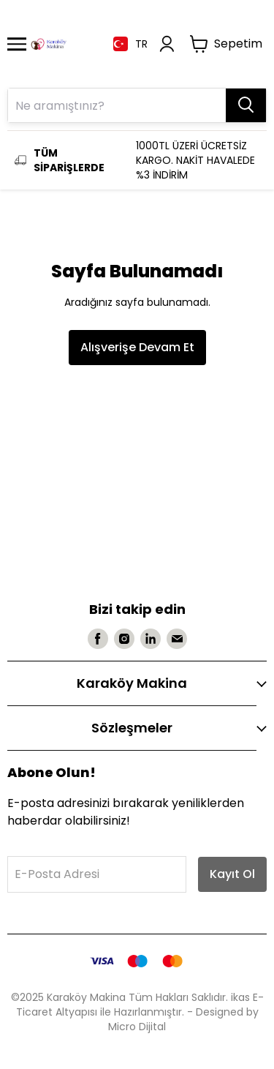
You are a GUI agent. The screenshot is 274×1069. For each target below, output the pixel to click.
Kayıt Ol (232, 874)
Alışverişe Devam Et (137, 347)
